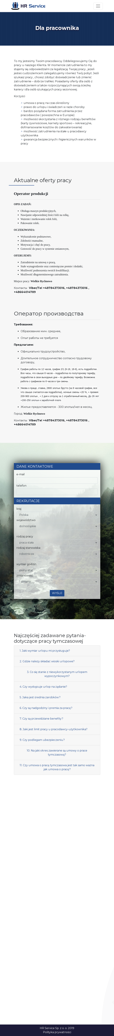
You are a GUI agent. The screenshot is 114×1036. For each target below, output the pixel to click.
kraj (18, 508)
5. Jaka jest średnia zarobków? (40, 697)
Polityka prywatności (57, 1032)
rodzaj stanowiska (28, 547)
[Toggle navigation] (98, 6)
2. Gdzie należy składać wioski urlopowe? (47, 661)
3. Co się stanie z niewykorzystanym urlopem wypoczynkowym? (57, 674)
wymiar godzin (26, 564)
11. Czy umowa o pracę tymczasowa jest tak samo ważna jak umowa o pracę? (57, 767)
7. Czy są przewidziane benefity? (41, 718)
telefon (21, 485)
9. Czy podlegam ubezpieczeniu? (42, 740)
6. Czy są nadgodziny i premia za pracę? (46, 708)
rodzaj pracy (24, 536)
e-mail (20, 474)
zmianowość (24, 575)
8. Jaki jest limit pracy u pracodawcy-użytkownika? (53, 729)
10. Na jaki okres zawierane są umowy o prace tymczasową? (57, 752)
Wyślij (57, 593)
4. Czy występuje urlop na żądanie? (43, 686)
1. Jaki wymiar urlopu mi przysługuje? (45, 650)
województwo (26, 520)
